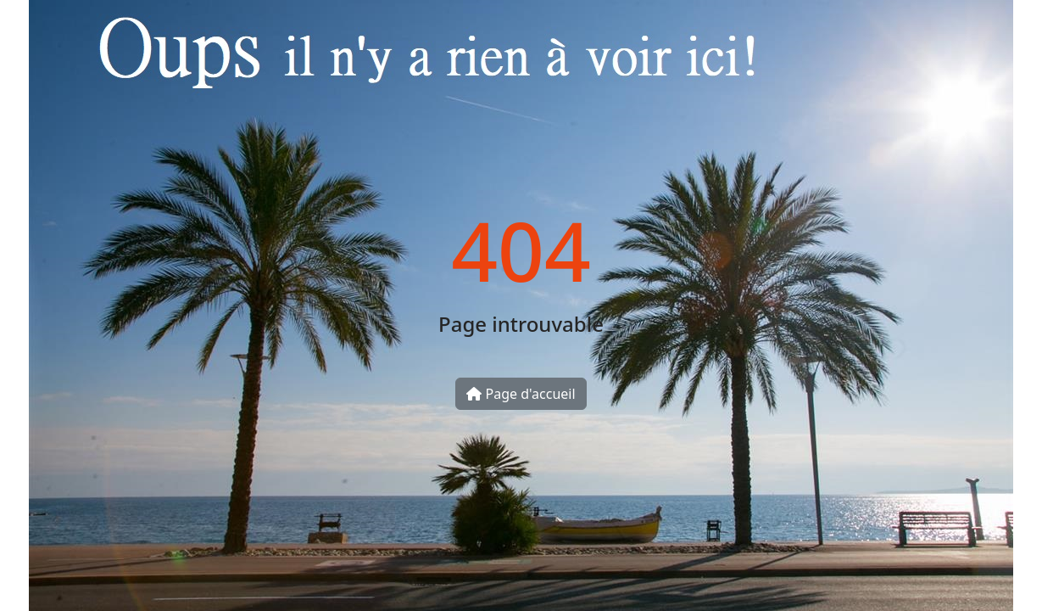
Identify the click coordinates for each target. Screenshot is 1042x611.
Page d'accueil (520, 393)
